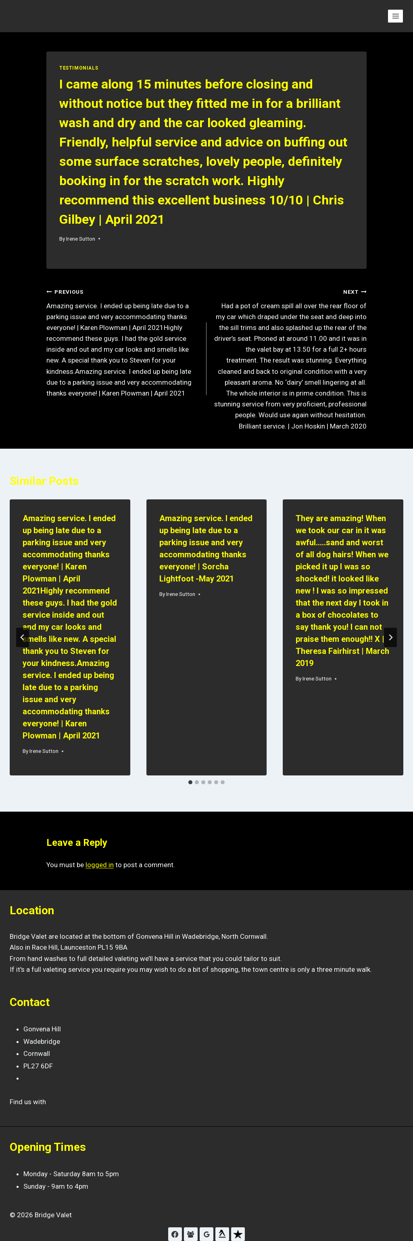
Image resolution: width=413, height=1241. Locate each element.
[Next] (390, 637)
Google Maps (69, 1102)
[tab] (190, 782)
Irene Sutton (80, 238)
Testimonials (78, 68)
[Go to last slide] (22, 637)
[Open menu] (395, 16)
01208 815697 (46, 1078)
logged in (100, 865)
